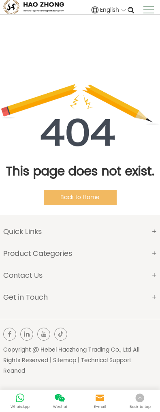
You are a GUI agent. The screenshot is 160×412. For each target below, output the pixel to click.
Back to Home (80, 197)
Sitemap (64, 360)
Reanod (14, 371)
